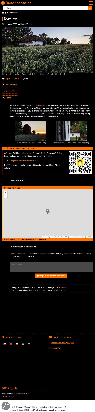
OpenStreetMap (59, 237)
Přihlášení (12, 13)
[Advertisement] (51, 313)
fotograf (44, 410)
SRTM (66, 237)
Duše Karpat (17, 407)
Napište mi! (9, 396)
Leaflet (45, 237)
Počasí (8, 98)
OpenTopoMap (81, 237)
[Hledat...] (45, 8)
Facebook (63, 288)
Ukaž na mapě (11, 84)
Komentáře (10, 91)
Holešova (41, 105)
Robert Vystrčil (34, 410)
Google (41, 239)
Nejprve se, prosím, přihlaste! (51, 276)
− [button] (5, 196)
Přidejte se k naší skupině (62, 343)
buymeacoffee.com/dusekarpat (23, 161)
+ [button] (5, 192)
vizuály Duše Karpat (57, 410)
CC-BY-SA (89, 237)
